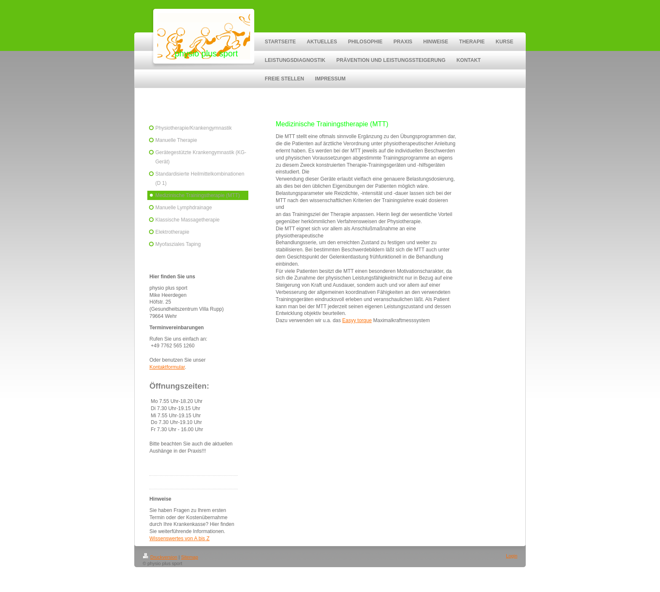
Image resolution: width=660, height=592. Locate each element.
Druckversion (160, 557)
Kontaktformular (167, 367)
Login (511, 555)
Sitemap (189, 557)
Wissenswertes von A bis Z (179, 538)
